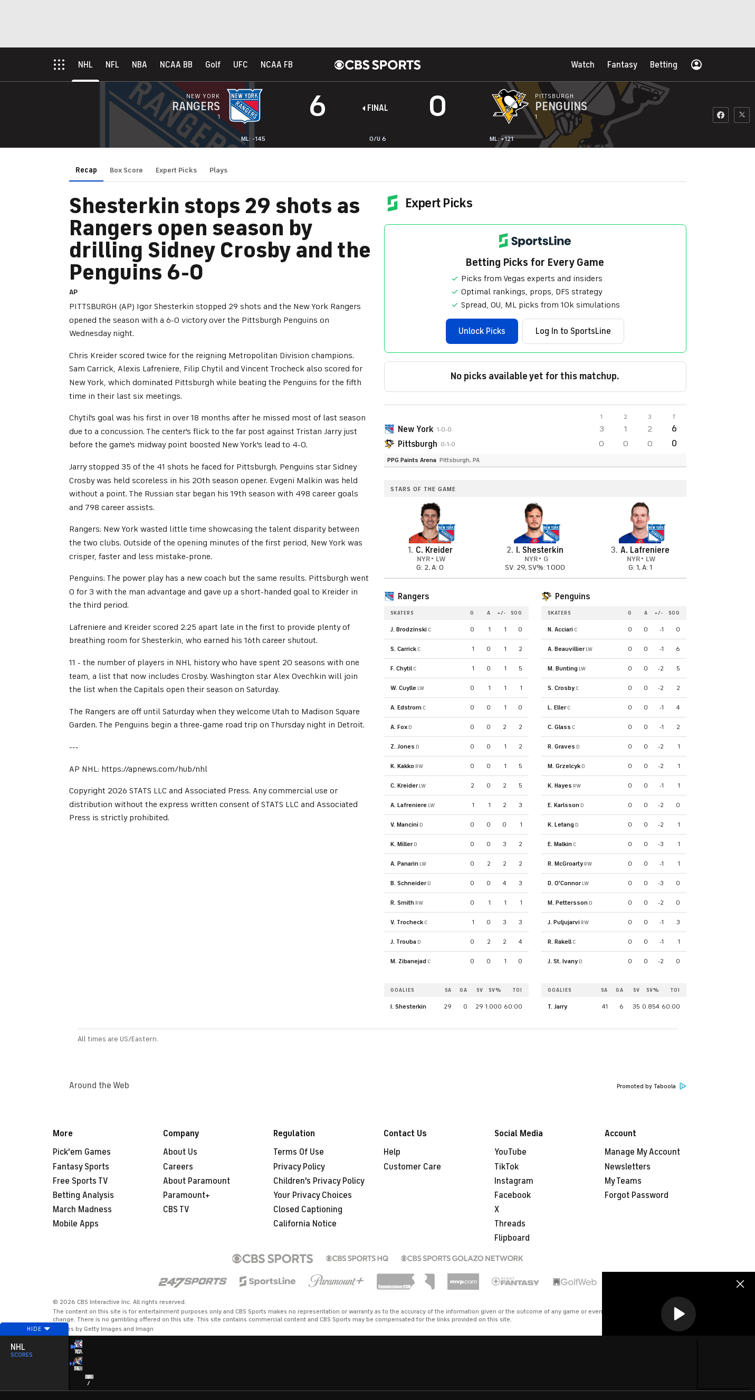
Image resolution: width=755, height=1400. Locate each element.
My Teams (623, 1181)
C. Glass (559, 727)
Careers (178, 1167)
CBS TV (176, 1209)
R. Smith (402, 902)
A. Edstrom (406, 707)
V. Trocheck (406, 922)
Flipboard (512, 1238)
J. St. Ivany (563, 961)
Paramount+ (186, 1195)
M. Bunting (563, 668)
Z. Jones (402, 746)
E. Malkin (560, 844)
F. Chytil (401, 668)
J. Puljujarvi (564, 922)
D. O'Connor (564, 883)
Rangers (413, 596)
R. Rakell (559, 941)
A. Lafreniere (408, 805)
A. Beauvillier (566, 649)
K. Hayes (560, 785)
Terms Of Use (298, 1152)
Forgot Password (636, 1195)
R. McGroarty (565, 863)
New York (416, 429)
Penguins (572, 596)
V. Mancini (404, 824)
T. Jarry (557, 1006)
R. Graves (561, 746)
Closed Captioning (307, 1209)
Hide (34, 1349)
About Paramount (196, 1181)
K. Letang (561, 824)
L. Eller (557, 707)
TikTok (506, 1167)
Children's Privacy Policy (319, 1181)
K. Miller (401, 844)
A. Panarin (404, 863)
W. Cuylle (403, 688)
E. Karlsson (563, 805)
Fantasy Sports (81, 1167)
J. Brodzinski (408, 629)
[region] (678, 1315)
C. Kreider (404, 785)
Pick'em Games (82, 1152)
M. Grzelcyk (564, 766)
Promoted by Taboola (651, 1086)
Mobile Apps (76, 1224)
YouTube (510, 1152)
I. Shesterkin (408, 1006)
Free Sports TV (80, 1181)
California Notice (305, 1224)
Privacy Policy (299, 1167)
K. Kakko (402, 766)
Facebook (512, 1195)
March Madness (82, 1209)
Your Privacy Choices (312, 1195)
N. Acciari (560, 629)
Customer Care (412, 1167)
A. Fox (398, 727)
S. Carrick (403, 649)
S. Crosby (561, 688)
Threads (509, 1224)
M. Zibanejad (408, 961)
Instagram (513, 1181)
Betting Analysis (83, 1195)
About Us (180, 1152)
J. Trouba (403, 941)
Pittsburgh (417, 444)
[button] (678, 1314)
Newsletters (628, 1167)
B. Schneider (408, 883)
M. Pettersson (568, 902)
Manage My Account (642, 1152)
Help (392, 1152)
